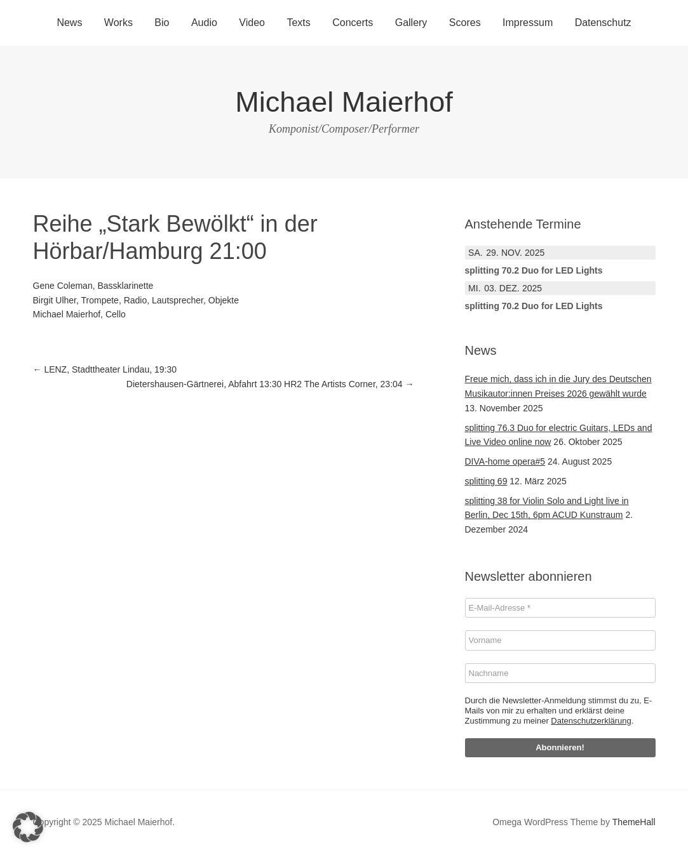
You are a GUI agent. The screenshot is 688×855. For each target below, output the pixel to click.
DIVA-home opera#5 (505, 461)
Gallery (411, 22)
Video (252, 22)
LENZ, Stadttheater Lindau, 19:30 (105, 369)
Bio (161, 22)
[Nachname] (560, 673)
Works (118, 22)
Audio (204, 22)
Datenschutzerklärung (591, 721)
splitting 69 (486, 481)
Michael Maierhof (344, 102)
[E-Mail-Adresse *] (560, 608)
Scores (465, 22)
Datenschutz (603, 22)
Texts (298, 22)
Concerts (352, 22)
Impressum (528, 22)
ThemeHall (634, 822)
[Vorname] (560, 640)
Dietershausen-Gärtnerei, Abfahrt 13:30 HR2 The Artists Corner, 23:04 (270, 384)
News (69, 22)
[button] (28, 827)
